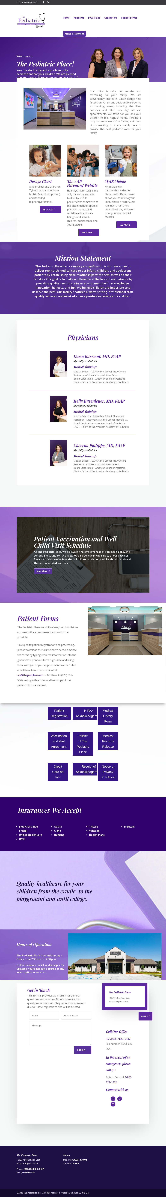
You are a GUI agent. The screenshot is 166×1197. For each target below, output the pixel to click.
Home (66, 18)
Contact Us (110, 18)
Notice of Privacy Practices (107, 772)
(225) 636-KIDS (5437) (118, 1039)
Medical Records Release (108, 741)
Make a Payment (74, 33)
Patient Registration (59, 713)
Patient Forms (129, 18)
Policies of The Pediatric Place (83, 744)
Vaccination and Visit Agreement (59, 741)
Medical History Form (108, 716)
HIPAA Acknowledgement (88, 713)
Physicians (94, 18)
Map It (145, 1016)
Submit (81, 1050)
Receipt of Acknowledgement (88, 769)
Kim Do (85, 1192)
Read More (41, 575)
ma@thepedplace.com (30, 675)
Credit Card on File (57, 772)
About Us (79, 18)
